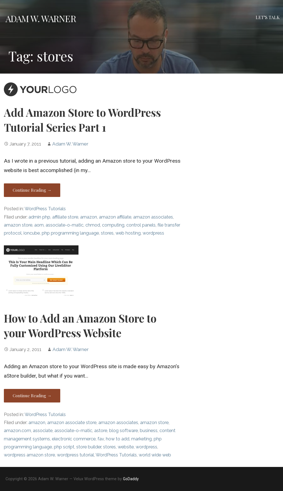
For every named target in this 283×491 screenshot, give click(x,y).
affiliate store (65, 217)
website (126, 447)
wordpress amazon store (29, 455)
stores (107, 233)
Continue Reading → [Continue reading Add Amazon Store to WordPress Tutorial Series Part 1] (32, 190)
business (149, 430)
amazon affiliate (115, 217)
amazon (88, 217)
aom (39, 225)
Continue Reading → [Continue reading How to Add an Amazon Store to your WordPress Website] (32, 395)
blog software (123, 430)
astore (100, 430)
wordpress (153, 233)
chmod (92, 225)
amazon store (18, 225)
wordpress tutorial (75, 455)
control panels (141, 225)
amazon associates (153, 217)
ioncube (31, 233)
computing (113, 225)
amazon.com (17, 430)
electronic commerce (74, 438)
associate (43, 430)
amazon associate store (71, 422)
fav (101, 438)
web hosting (128, 233)
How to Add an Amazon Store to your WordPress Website (80, 325)
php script (64, 447)
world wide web (155, 455)
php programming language (70, 233)
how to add (117, 438)
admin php (39, 217)
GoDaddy (131, 479)
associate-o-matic (64, 225)
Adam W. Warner (41, 18)
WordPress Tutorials (45, 208)
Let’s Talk (268, 17)
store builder (88, 447)
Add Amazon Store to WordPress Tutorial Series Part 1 (82, 119)
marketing (141, 438)
